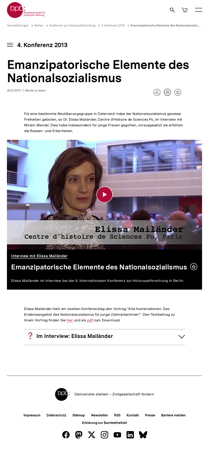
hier (69, 320)
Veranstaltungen (18, 25)
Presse (150, 415)
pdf (90, 320)
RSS (117, 415)
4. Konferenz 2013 (113, 25)
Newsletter (99, 415)
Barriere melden (173, 415)
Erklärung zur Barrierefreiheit (104, 423)
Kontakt (133, 415)
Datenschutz (56, 415)
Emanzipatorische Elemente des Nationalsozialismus (167, 25)
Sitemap (78, 415)
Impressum (31, 415)
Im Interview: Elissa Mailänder (74, 336)
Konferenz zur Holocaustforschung (72, 25)
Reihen (38, 25)
